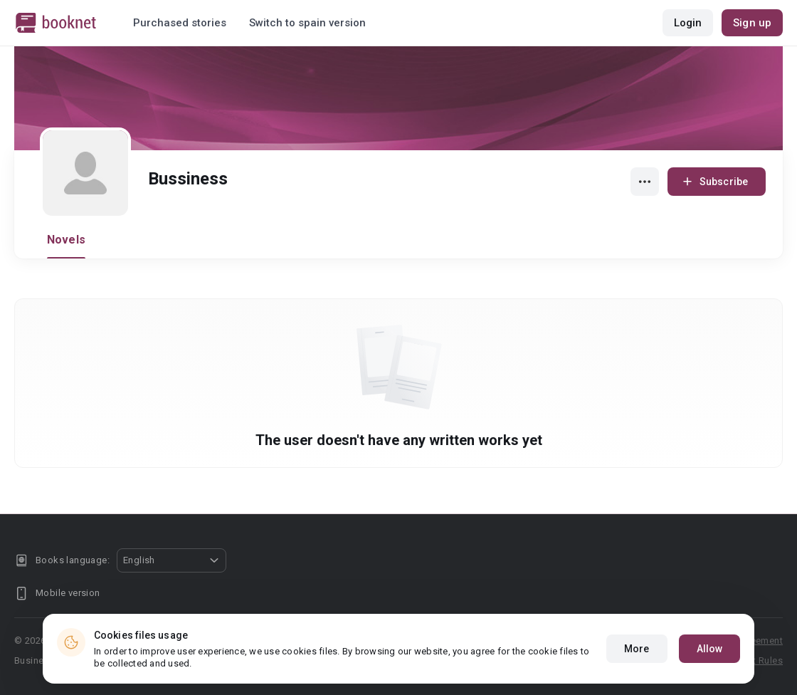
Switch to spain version (307, 22)
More (636, 648)
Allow (710, 648)
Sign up (752, 22)
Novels (66, 239)
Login (688, 22)
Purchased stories (179, 22)
